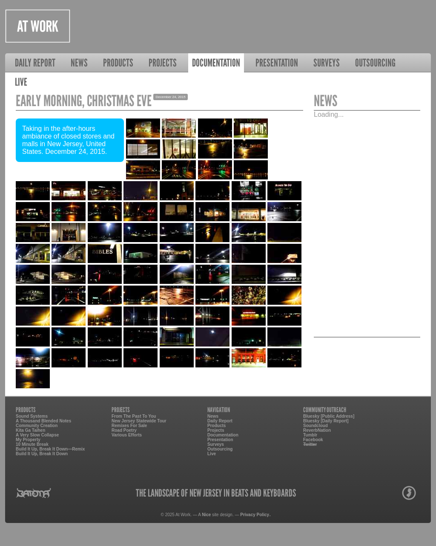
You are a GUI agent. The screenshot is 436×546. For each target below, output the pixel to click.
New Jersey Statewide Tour (139, 421)
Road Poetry (124, 430)
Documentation (216, 62)
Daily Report (35, 62)
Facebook (313, 439)
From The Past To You (134, 416)
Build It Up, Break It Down (42, 453)
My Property (28, 439)
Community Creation (36, 425)
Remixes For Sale (129, 425)
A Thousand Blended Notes (43, 421)
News (79, 62)
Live (21, 81)
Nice (206, 514)
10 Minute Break (32, 444)
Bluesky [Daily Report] (326, 421)
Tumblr (310, 435)
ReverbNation (317, 430)
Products (118, 62)
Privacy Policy (254, 514)
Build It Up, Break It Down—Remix (50, 449)
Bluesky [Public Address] (328, 416)
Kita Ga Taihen (30, 430)
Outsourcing (375, 62)
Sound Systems (32, 416)
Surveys (326, 62)
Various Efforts (127, 435)
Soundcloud (315, 425)
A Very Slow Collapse (37, 435)
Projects (163, 62)
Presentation (276, 62)
